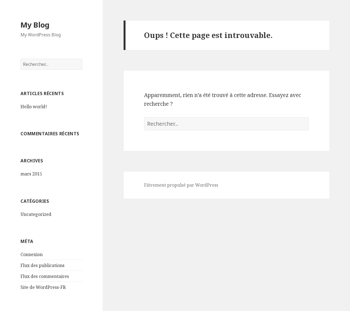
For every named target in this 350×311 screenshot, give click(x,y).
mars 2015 (31, 174)
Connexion (32, 254)
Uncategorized (36, 214)
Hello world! (34, 107)
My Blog (35, 25)
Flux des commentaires (45, 276)
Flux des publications (43, 265)
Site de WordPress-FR (43, 287)
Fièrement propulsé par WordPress (181, 185)
